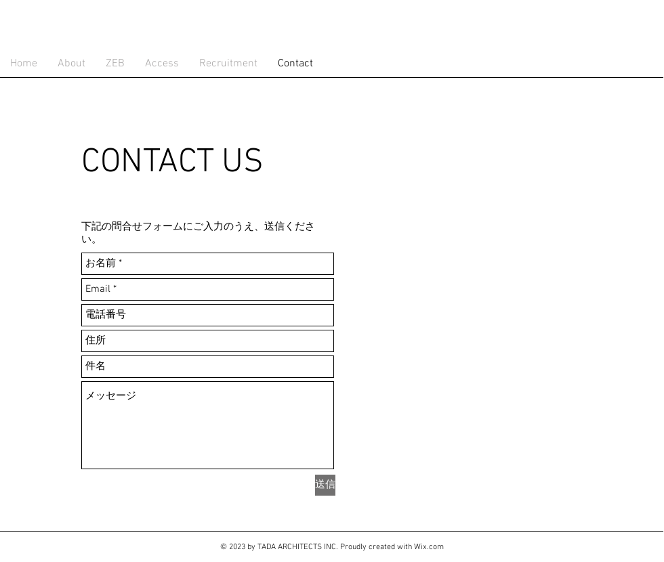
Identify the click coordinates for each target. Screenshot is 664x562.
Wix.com (429, 547)
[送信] (325, 485)
